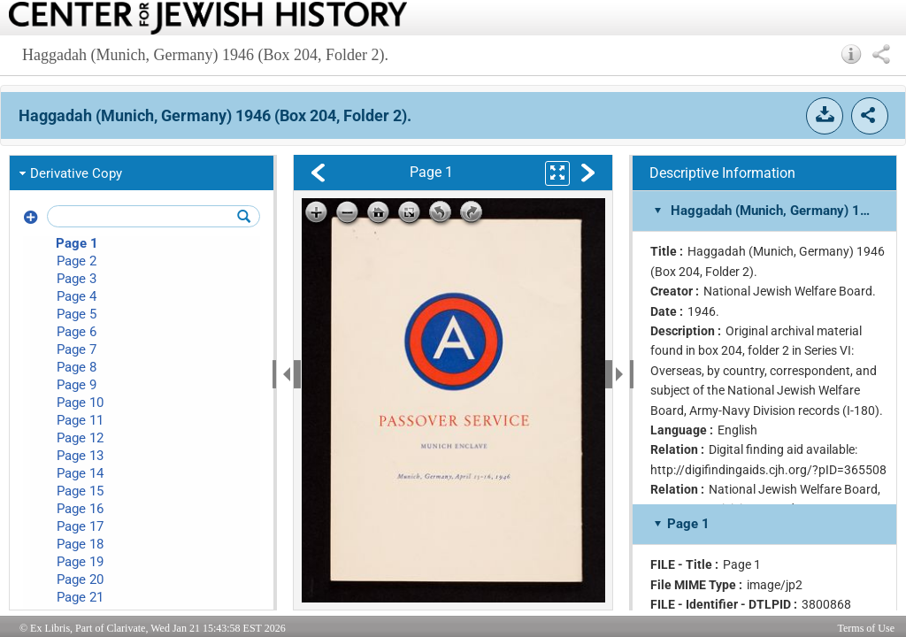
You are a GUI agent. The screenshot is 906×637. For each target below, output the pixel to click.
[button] (851, 54)
